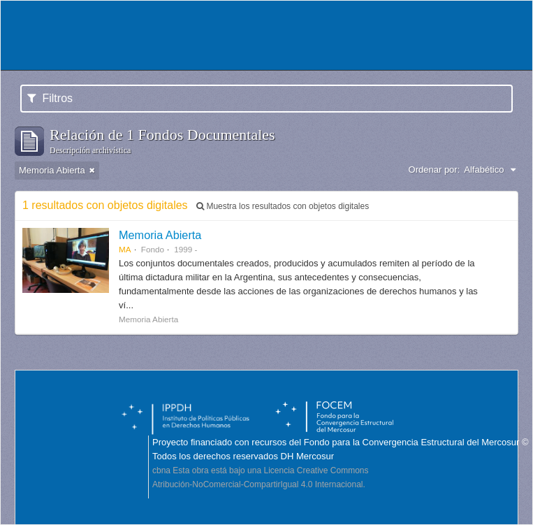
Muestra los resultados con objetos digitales (282, 206)
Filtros (50, 98)
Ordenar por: (434, 169)
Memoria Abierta (160, 235)
